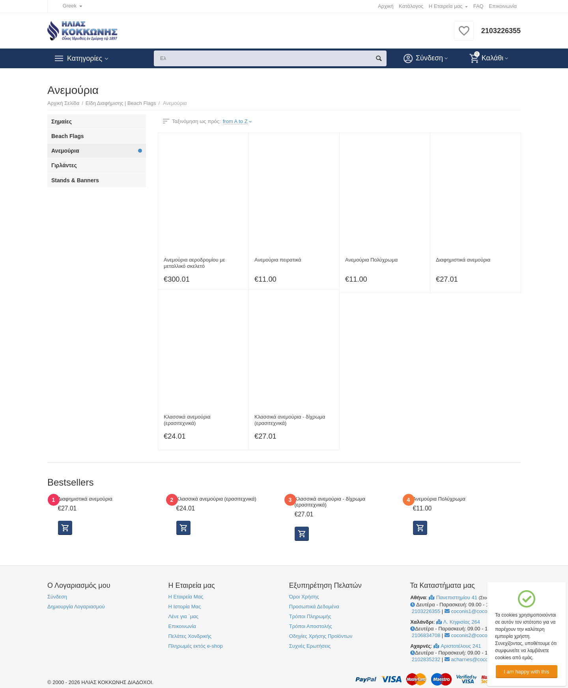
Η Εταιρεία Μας (185, 597)
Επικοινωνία (503, 6)
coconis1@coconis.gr (472, 611)
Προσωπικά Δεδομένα (314, 606)
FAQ (478, 6)
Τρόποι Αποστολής (310, 626)
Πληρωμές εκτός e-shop (195, 646)
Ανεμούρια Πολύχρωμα (371, 260)
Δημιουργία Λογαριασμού (76, 606)
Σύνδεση (57, 597)
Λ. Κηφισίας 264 (458, 622)
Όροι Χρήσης (304, 597)
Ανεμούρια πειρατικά (277, 260)
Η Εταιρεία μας (446, 6)
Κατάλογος (411, 6)
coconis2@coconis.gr (472, 635)
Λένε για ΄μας (183, 616)
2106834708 (425, 635)
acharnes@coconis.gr (473, 659)
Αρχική (386, 6)
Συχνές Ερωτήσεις (310, 646)
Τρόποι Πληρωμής (310, 616)
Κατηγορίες (84, 58)
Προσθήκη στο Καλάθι (420, 527)
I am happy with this (526, 672)
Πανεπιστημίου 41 (454, 597)
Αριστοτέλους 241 (457, 646)
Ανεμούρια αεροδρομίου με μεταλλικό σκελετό (194, 263)
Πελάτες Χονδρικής (189, 636)
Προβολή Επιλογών (65, 528)
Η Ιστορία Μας (184, 606)
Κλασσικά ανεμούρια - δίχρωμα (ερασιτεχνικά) (289, 420)
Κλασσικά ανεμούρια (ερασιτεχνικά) (187, 420)
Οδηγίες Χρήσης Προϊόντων (320, 636)
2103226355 (501, 31)
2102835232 (425, 659)
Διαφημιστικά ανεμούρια (463, 260)
